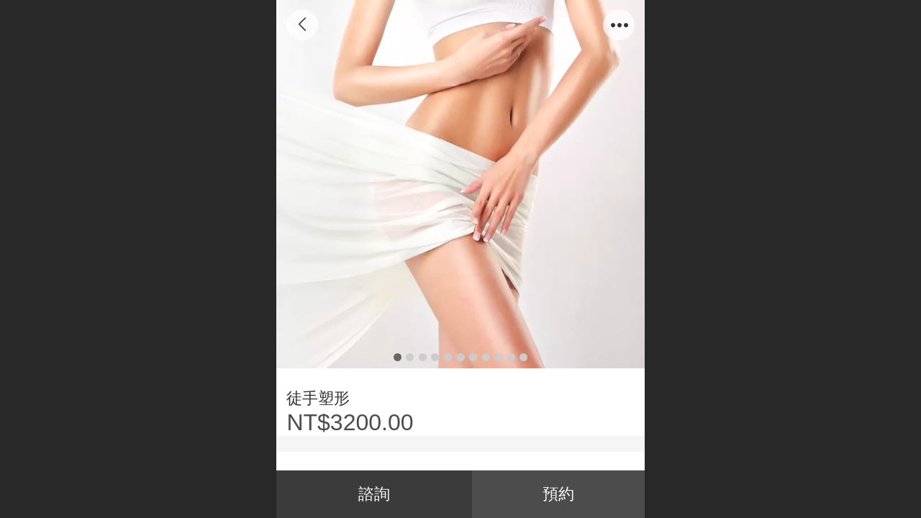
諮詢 (374, 494)
